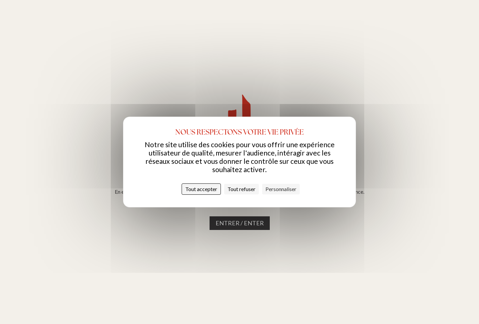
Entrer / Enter (240, 223)
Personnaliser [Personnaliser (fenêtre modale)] (280, 189)
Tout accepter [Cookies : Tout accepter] (201, 189)
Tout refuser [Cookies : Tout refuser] (241, 189)
